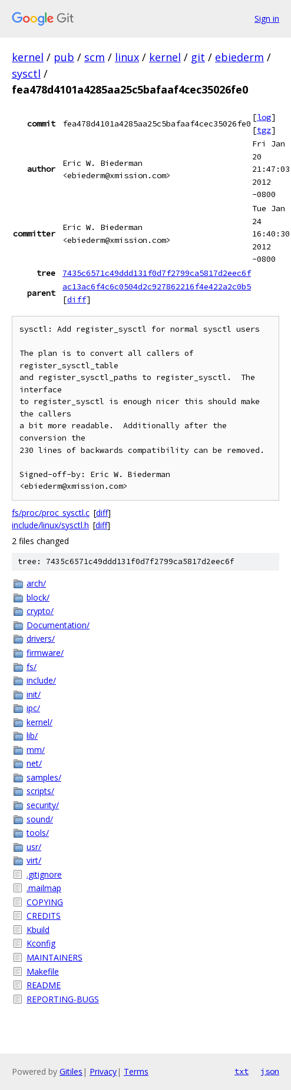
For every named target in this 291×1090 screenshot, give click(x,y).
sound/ (40, 819)
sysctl (26, 73)
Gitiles (70, 1071)
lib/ (32, 735)
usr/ (34, 846)
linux (127, 57)
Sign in (266, 18)
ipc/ (33, 708)
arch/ (36, 583)
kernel (28, 57)
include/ (41, 680)
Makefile (43, 971)
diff (76, 299)
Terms (136, 1071)
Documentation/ (58, 625)
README (44, 985)
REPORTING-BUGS (63, 999)
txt (241, 1071)
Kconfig (41, 943)
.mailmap (44, 888)
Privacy (103, 1071)
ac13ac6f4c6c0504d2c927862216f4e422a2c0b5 (156, 286)
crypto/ (40, 610)
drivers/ (41, 638)
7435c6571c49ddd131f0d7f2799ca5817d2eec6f (156, 273)
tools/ (38, 832)
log (264, 117)
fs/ (32, 666)
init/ (34, 694)
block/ (38, 597)
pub (64, 57)
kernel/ (39, 722)
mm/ (36, 749)
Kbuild (38, 929)
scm (94, 57)
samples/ (44, 777)
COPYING (45, 902)
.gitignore (44, 874)
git (198, 57)
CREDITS (44, 915)
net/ (34, 763)
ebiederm (239, 57)
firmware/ (45, 652)
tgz (264, 130)
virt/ (34, 860)
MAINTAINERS (54, 957)
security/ (43, 805)
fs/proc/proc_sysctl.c (51, 512)
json (269, 1071)
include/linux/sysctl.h (50, 525)
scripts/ (40, 790)
